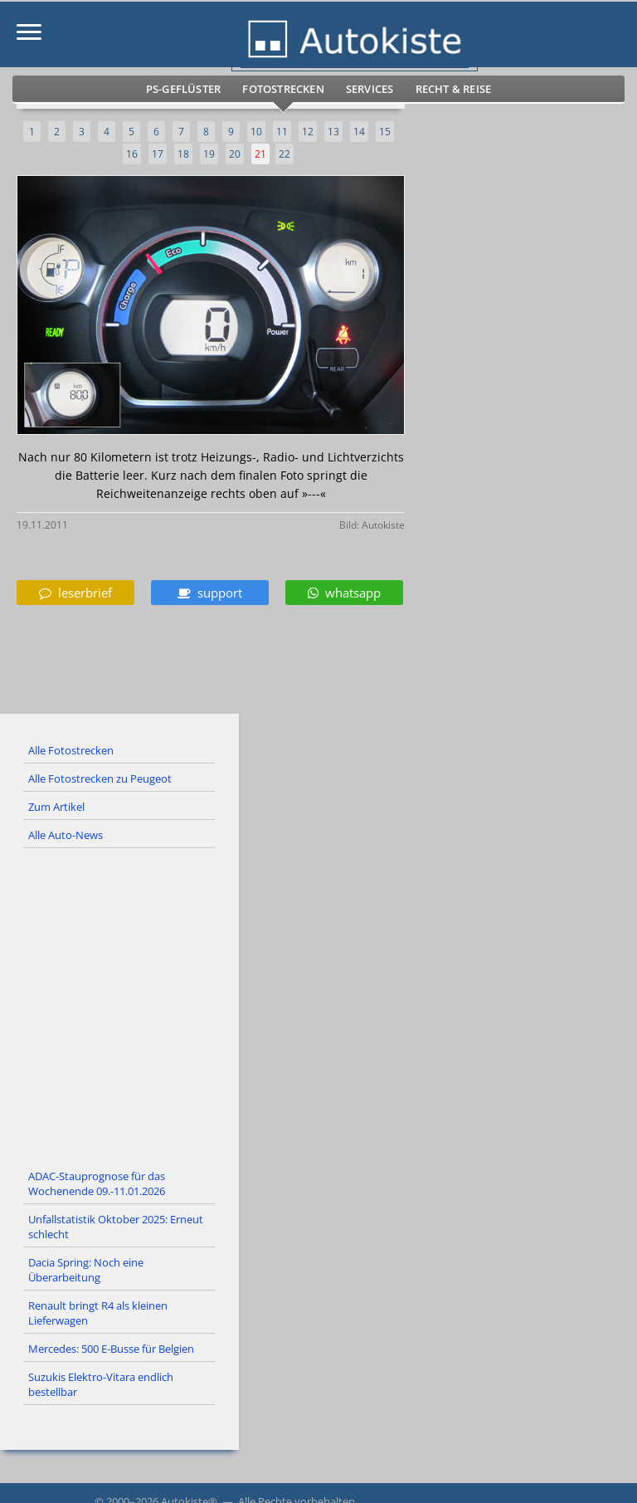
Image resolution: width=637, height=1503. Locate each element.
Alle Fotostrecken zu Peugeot (100, 778)
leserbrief (75, 592)
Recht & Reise (454, 88)
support (209, 592)
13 (333, 131)
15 (385, 131)
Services (370, 88)
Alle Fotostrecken (71, 750)
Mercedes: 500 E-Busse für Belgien (111, 1348)
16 (132, 154)
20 (235, 154)
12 (308, 131)
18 (183, 154)
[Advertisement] (318, 1006)
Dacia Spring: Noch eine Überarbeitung (85, 1270)
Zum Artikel (56, 806)
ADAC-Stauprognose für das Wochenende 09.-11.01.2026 (96, 1183)
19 (209, 154)
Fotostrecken (282, 88)
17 (157, 154)
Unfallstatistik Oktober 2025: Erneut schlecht (115, 1227)
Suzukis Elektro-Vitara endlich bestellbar (100, 1384)
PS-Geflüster (183, 88)
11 (282, 131)
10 (256, 131)
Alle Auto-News (65, 834)
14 (359, 131)
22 (284, 154)
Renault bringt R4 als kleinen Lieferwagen (98, 1313)
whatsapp (344, 592)
